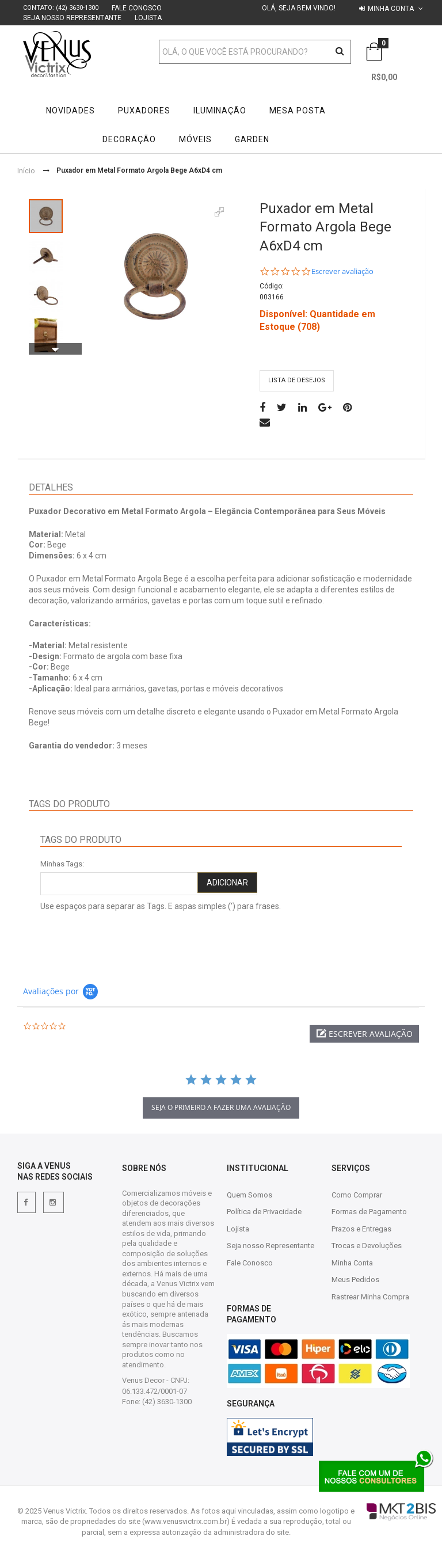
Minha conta (391, 9)
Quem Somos (249, 1195)
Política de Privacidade (264, 1211)
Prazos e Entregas (361, 1229)
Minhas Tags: (62, 864)
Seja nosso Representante (72, 18)
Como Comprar (357, 1195)
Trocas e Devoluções (367, 1245)
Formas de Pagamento (369, 1211)
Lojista (148, 18)
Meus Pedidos (355, 1279)
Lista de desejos (296, 380)
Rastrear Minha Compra (370, 1296)
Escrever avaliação (342, 271)
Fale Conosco (137, 8)
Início (26, 170)
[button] (364, 1034)
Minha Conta (352, 1263)
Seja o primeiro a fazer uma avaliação (221, 1107)
